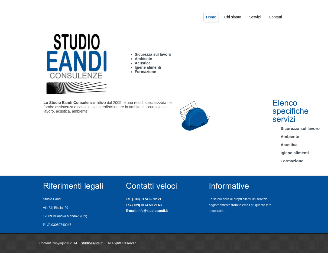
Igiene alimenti (295, 152)
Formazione (292, 161)
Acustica (289, 144)
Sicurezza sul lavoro (300, 128)
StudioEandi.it (92, 243)
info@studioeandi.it (153, 211)
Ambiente (290, 136)
